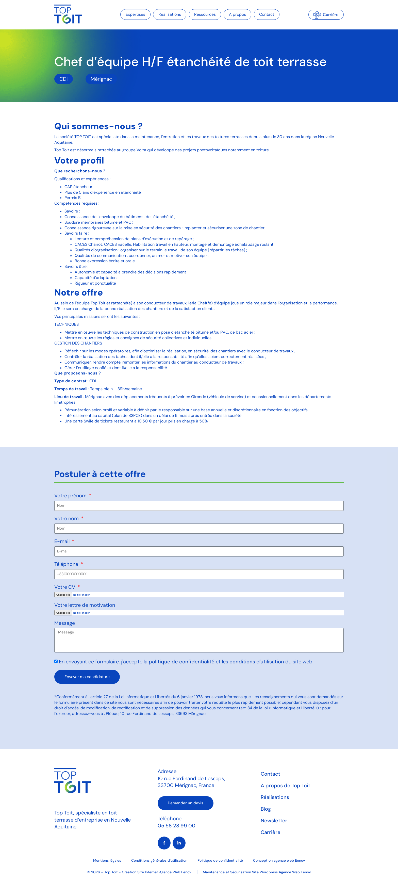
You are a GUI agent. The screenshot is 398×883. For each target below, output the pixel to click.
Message (64, 623)
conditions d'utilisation (256, 661)
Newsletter (274, 820)
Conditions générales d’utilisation (159, 860)
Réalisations (169, 14)
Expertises (135, 14)
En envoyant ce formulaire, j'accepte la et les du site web (185, 661)
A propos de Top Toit (285, 785)
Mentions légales (107, 860)
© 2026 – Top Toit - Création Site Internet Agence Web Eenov (139, 872)
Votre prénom (71, 496)
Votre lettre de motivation (84, 605)
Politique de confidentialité (220, 860)
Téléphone (66, 564)
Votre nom (67, 519)
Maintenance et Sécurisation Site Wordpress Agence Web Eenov (257, 872)
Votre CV (65, 587)
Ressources (205, 14)
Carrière (270, 832)
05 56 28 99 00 (176, 825)
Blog (266, 809)
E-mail (62, 542)
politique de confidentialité (181, 661)
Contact (266, 14)
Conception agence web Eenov (279, 860)
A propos (237, 14)
